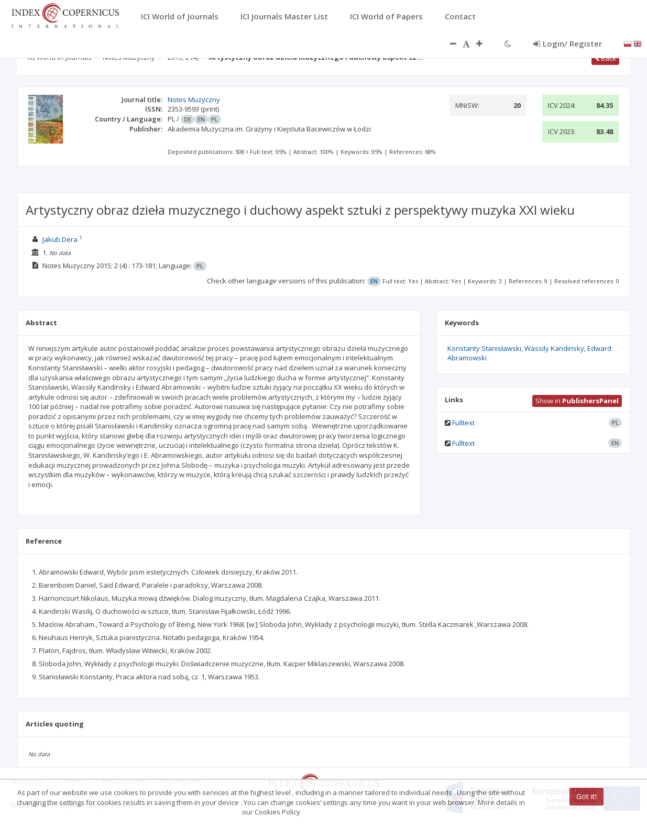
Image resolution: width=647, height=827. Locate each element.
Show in (577, 400)
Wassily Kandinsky (554, 348)
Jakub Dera (60, 239)
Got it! (586, 796)
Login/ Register (567, 43)
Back (605, 58)
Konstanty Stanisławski (484, 348)
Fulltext (463, 422)
